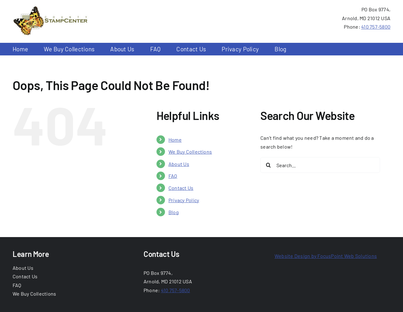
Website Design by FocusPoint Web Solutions (326, 256)
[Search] (268, 165)
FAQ (172, 176)
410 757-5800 (375, 27)
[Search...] (320, 165)
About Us (178, 164)
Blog (173, 212)
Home (175, 140)
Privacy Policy (183, 200)
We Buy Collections (190, 152)
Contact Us (180, 188)
